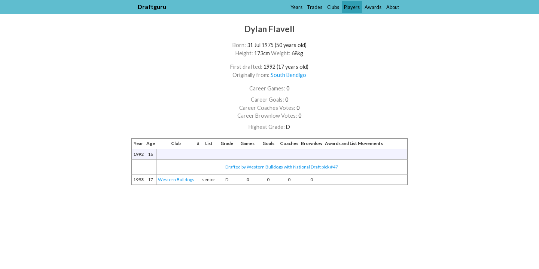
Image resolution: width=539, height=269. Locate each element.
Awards (373, 7)
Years (296, 7)
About (392, 7)
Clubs (333, 7)
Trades (314, 7)
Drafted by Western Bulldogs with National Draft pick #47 (281, 167)
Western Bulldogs (176, 179)
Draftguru (152, 6)
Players (352, 7)
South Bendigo (288, 75)
